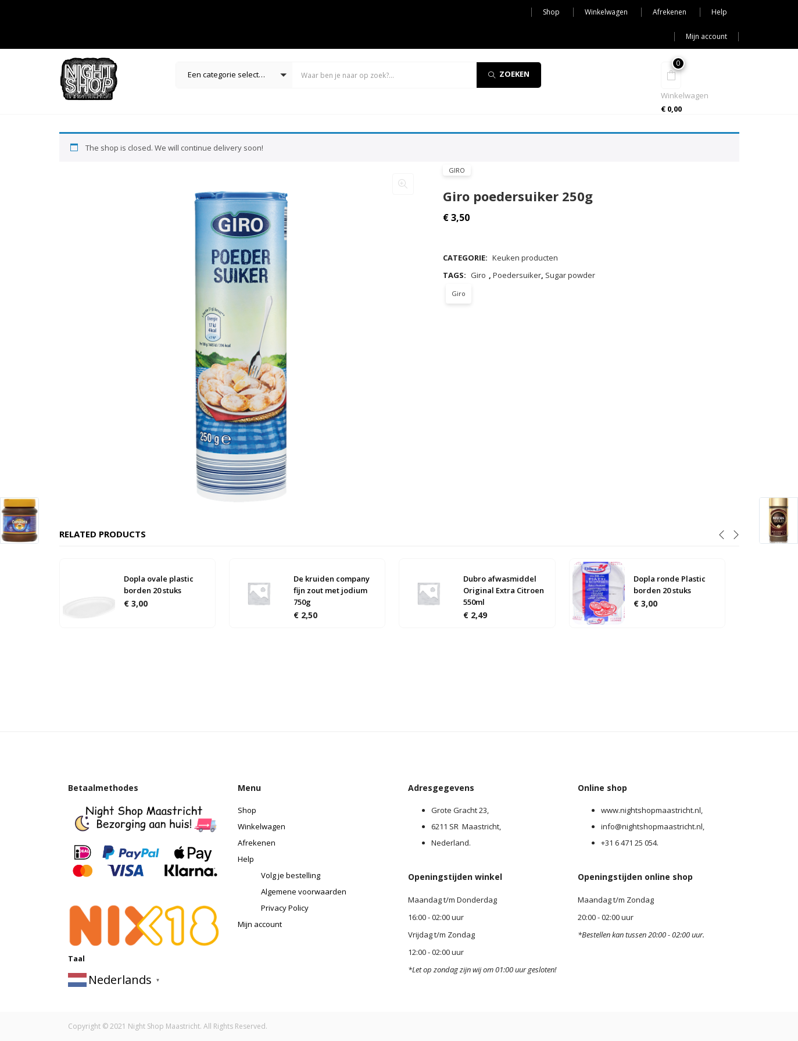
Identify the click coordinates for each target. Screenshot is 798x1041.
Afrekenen (669, 12)
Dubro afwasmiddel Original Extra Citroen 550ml (503, 590)
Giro (457, 170)
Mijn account (706, 36)
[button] (234, 75)
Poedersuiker (517, 275)
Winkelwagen (606, 12)
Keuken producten (525, 257)
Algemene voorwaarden (303, 891)
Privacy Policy (285, 908)
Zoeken (508, 74)
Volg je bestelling (290, 875)
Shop (551, 12)
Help (719, 12)
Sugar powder (570, 275)
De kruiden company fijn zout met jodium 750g (332, 590)
